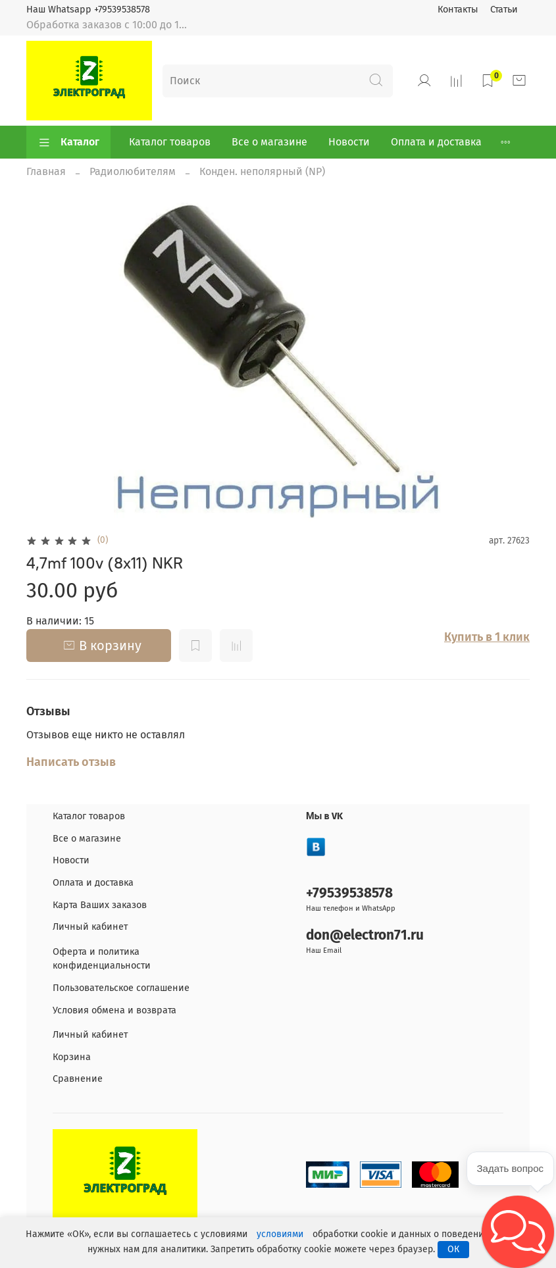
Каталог (68, 142)
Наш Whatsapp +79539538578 (88, 9)
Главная (46, 171)
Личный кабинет (90, 926)
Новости (349, 142)
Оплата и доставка (436, 142)
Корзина (72, 1057)
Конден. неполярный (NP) (262, 171)
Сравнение (78, 1078)
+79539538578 (349, 893)
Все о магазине (269, 142)
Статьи (504, 9)
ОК (453, 1249)
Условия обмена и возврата (114, 1010)
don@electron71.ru (365, 935)
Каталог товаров (170, 142)
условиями (280, 1234)
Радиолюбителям (132, 171)
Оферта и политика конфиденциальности (102, 959)
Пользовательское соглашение (121, 988)
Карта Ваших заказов (100, 905)
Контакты (458, 9)
